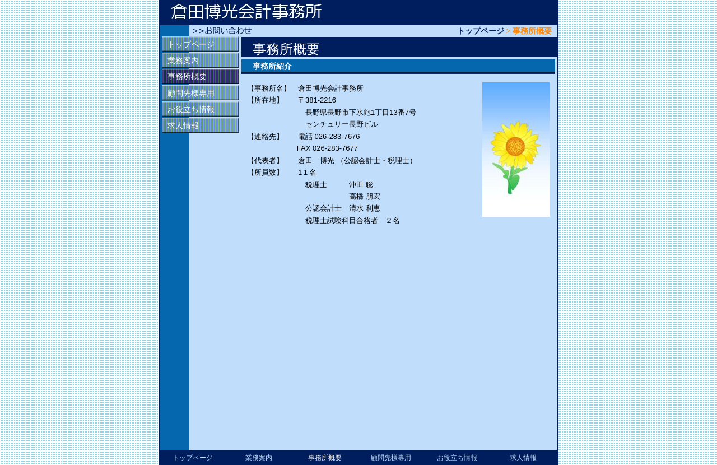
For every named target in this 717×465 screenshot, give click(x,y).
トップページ (480, 31)
